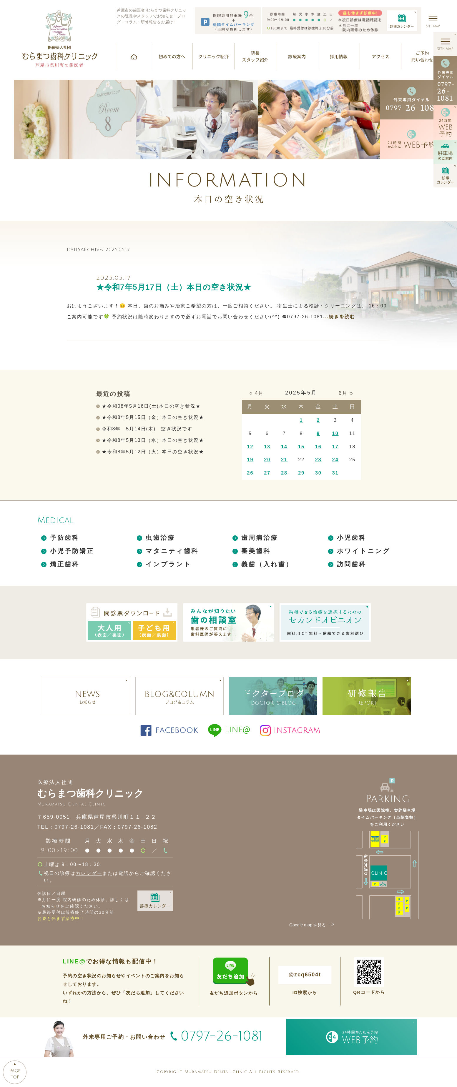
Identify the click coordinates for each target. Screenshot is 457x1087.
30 (318, 472)
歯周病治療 (259, 537)
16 (318, 446)
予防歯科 (65, 537)
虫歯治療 (160, 537)
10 (335, 433)
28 (284, 472)
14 (284, 446)
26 (250, 472)
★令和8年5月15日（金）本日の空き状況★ (153, 417)
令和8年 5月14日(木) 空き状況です (147, 428)
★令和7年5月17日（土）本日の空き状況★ (174, 287)
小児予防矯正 (72, 550)
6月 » (346, 393)
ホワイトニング (364, 550)
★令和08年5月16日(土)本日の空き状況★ (151, 406)
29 (301, 472)
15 (301, 446)
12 (250, 446)
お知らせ (50, 906)
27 (267, 472)
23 (318, 459)
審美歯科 (256, 550)
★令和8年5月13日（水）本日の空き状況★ (153, 440)
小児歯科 (352, 537)
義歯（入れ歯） (267, 564)
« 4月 (257, 393)
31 (335, 472)
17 (335, 446)
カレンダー (89, 873)
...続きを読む (339, 316)
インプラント (169, 564)
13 (267, 446)
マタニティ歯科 (172, 550)
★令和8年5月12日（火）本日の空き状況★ (153, 451)
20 (267, 459)
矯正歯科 (65, 564)
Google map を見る (312, 925)
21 (284, 459)
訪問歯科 (352, 564)
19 (250, 459)
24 (335, 459)
